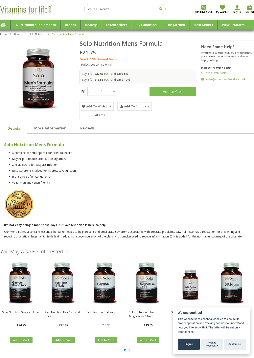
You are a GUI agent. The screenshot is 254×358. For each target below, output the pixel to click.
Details (13, 128)
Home (3, 34)
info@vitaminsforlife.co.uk (223, 79)
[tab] (13, 128)
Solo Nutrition (37, 34)
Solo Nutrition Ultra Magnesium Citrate (141, 314)
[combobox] (125, 9)
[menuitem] (35, 25)
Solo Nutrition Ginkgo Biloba (20, 312)
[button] (124, 350)
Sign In (237, 12)
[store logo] (40, 10)
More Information (50, 128)
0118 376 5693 (214, 73)
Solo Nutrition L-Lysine (101, 312)
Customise (234, 344)
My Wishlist (222, 12)
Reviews (87, 128)
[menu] (127, 25)
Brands (18, 34)
